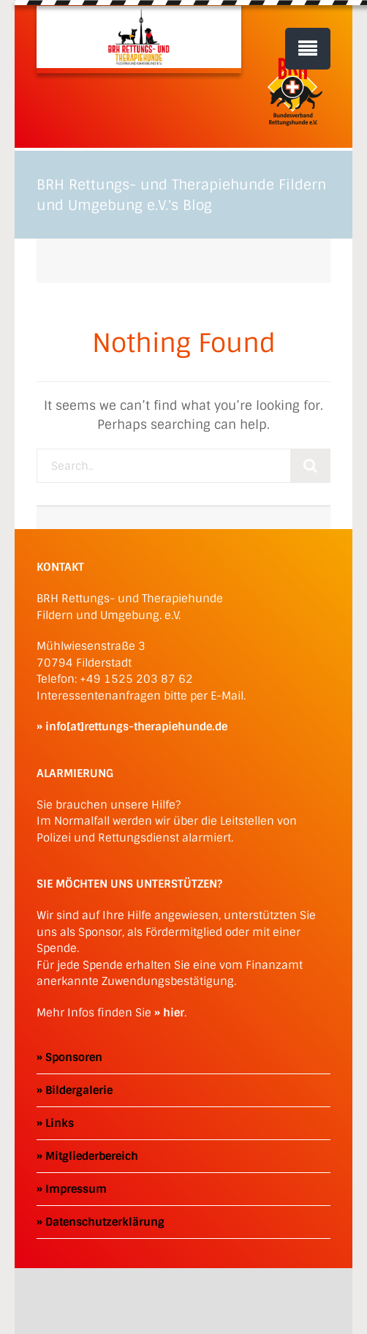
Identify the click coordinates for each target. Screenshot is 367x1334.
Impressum (76, 1189)
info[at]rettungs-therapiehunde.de (136, 726)
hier (173, 1012)
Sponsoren (73, 1057)
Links (59, 1123)
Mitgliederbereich (91, 1156)
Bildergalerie (79, 1090)
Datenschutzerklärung (104, 1222)
